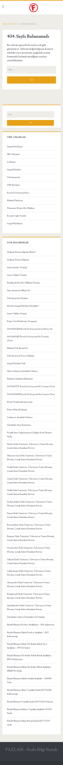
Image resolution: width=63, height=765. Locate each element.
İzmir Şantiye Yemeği (17, 267)
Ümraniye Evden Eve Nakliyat (21, 208)
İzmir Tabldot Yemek (17, 275)
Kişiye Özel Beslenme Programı (22, 321)
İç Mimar (11, 162)
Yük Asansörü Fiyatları (17, 298)
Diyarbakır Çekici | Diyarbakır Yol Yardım (26, 617)
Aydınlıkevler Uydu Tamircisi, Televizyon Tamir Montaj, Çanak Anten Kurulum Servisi (29, 607)
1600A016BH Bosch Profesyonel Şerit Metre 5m (30, 329)
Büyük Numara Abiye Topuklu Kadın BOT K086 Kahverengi (29, 692)
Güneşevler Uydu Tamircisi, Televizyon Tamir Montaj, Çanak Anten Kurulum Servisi (28, 584)
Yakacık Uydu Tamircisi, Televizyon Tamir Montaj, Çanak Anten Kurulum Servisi (30, 561)
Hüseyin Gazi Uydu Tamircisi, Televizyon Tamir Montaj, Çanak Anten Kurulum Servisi (29, 457)
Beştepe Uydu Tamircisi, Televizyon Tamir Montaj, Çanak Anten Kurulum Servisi (30, 538)
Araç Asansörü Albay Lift (18, 290)
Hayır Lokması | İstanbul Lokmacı (22, 371)
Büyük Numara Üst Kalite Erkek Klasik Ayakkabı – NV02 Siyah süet (29, 657)
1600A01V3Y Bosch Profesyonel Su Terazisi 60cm (31, 386)
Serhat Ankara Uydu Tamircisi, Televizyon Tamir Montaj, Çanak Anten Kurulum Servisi (29, 504)
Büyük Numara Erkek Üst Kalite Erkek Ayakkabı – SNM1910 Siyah (29, 669)
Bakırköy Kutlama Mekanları (20, 379)
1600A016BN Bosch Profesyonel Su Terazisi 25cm (31, 394)
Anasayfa (10, 24)
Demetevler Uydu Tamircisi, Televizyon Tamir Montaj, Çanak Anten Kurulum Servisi (28, 550)
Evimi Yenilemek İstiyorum (19, 402)
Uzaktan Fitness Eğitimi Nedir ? (21, 252)
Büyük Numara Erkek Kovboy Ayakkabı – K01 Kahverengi (28, 634)
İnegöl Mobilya (14, 169)
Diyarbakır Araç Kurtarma (19, 425)
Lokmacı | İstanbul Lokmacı (20, 417)
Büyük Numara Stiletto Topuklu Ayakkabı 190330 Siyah (29, 711)
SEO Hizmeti (13, 154)
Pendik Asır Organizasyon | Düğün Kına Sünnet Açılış (29, 434)
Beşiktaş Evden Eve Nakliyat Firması (23, 283)
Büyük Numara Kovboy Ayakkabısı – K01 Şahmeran (30, 624)
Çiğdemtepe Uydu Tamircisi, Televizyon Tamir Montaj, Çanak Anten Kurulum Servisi (29, 573)
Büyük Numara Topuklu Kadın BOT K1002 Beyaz (30, 701)
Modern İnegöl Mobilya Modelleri (23, 306)
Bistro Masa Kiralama (17, 409)
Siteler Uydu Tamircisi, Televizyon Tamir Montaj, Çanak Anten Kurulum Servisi (30, 446)
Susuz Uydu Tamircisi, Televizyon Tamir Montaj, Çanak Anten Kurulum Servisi (29, 515)
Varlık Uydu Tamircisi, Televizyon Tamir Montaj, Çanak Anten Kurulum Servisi (29, 492)
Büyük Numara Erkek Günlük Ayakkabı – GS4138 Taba (29, 680)
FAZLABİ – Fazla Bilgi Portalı (31, 749)
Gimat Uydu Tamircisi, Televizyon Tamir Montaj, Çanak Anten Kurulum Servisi (30, 481)
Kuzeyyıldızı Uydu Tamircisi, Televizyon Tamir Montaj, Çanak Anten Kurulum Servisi (29, 527)
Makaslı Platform (15, 200)
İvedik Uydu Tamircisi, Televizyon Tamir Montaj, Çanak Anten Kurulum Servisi (29, 469)
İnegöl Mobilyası (15, 146)
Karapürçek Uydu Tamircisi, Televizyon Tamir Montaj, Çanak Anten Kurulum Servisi (28, 596)
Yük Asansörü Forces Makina (20, 356)
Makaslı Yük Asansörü (17, 348)
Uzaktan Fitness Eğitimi (18, 260)
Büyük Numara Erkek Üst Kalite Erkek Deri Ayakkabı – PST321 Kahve (27, 646)
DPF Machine (13, 185)
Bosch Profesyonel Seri (18, 193)
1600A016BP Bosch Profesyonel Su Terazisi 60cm (28, 338)
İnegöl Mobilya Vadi (16, 363)
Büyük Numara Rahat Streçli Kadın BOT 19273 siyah (28, 723)
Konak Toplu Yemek (16, 216)
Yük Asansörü (13, 177)
